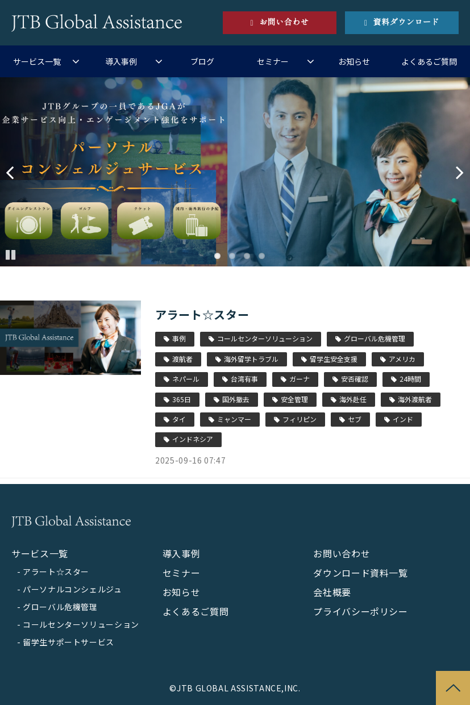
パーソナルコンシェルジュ (72, 589)
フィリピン (299, 419)
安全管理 (294, 399)
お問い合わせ (284, 22)
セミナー (273, 61)
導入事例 (121, 61)
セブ (354, 419)
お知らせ (354, 61)
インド (403, 419)
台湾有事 (244, 378)
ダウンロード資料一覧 (360, 572)
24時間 (410, 378)
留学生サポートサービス (68, 642)
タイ (179, 419)
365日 (181, 399)
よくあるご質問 (429, 61)
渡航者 (182, 359)
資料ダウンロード (406, 22)
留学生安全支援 (333, 359)
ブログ (202, 61)
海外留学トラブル (251, 359)
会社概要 (332, 592)
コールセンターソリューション (265, 338)
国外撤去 (235, 399)
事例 (179, 338)
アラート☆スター (202, 314)
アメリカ (402, 359)
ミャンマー (234, 419)
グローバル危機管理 (374, 338)
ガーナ (299, 378)
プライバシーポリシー (360, 611)
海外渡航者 (415, 399)
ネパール (185, 378)
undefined (17, 172)
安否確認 (354, 378)
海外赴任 (353, 399)
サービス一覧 (37, 61)
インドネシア (192, 439)
